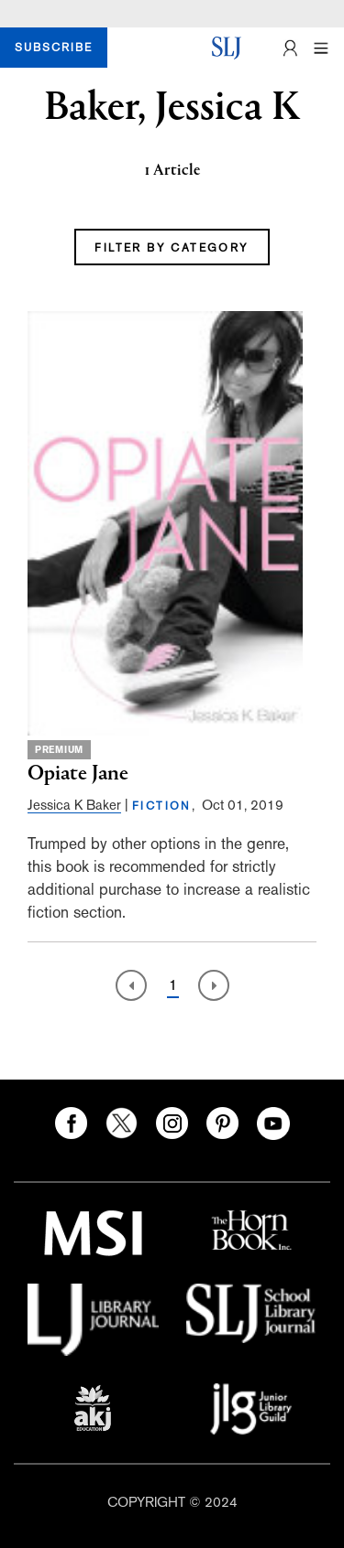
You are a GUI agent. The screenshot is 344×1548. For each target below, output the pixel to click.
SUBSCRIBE (54, 47)
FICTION (162, 806)
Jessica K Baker (74, 804)
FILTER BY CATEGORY (171, 248)
